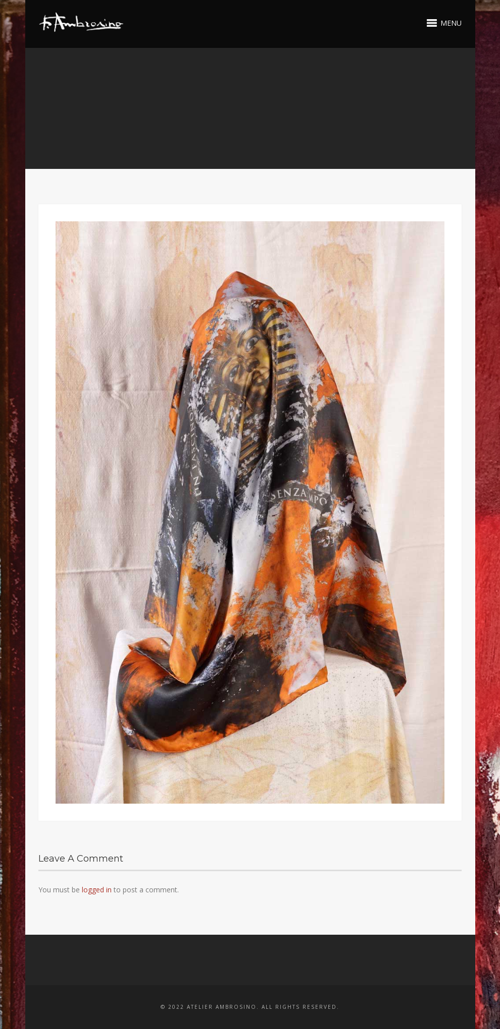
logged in (97, 889)
